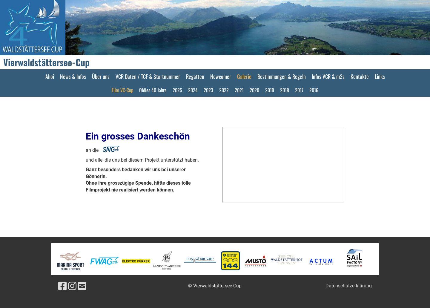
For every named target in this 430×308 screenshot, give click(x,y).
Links (380, 76)
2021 (239, 90)
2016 (313, 90)
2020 (254, 90)
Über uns (101, 76)
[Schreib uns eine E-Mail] (82, 286)
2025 (177, 90)
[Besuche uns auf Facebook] (62, 286)
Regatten (195, 76)
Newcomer (220, 76)
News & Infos (73, 76)
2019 (269, 90)
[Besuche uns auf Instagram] (72, 286)
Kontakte (360, 76)
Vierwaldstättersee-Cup (46, 62)
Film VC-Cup (122, 90)
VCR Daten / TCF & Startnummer (148, 76)
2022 (224, 90)
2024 (193, 90)
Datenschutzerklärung (348, 286)
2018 (284, 90)
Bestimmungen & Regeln (281, 76)
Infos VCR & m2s (328, 76)
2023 (208, 90)
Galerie (244, 76)
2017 (299, 90)
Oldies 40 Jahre (153, 90)
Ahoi (49, 76)
